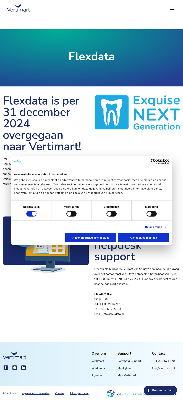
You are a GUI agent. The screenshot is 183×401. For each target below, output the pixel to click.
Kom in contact (160, 390)
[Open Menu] (172, 8)
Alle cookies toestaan (143, 237)
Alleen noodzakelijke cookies (90, 237)
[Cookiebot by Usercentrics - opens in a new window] (153, 161)
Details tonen (153, 226)
